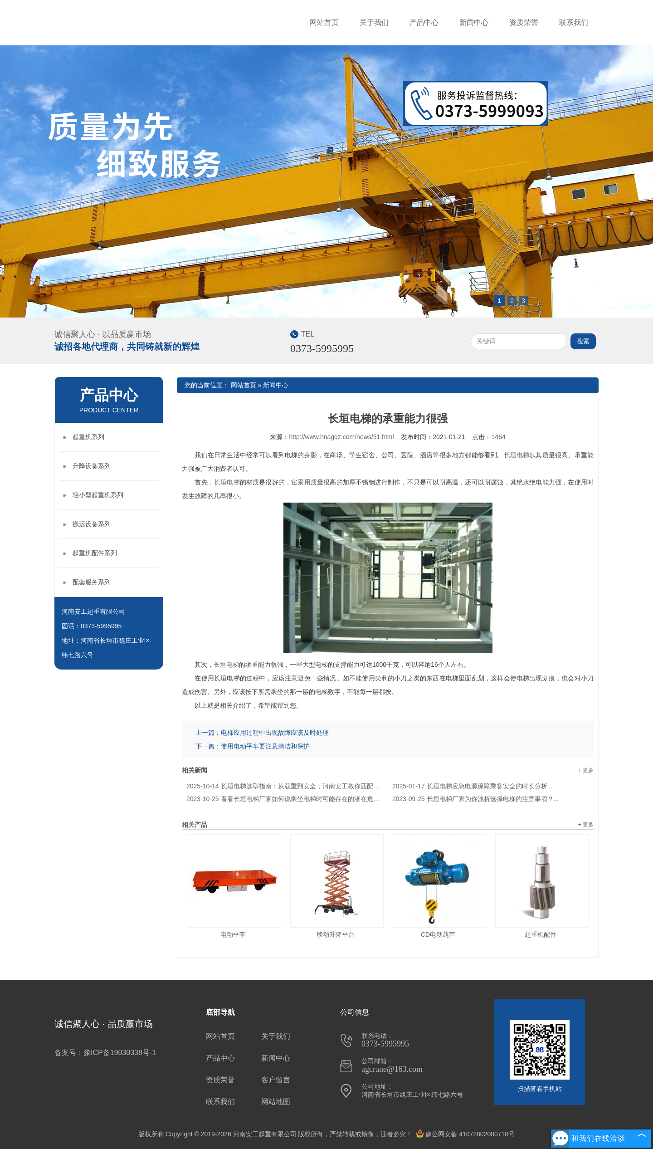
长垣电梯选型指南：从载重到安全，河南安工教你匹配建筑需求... (284, 786)
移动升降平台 (336, 934)
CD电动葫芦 (438, 934)
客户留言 (275, 1080)
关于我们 (374, 22)
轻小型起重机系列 (98, 495)
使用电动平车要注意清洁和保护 (265, 746)
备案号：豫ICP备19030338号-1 (105, 1052)
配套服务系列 (92, 582)
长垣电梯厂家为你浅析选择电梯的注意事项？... (475, 798)
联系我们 (573, 22)
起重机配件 (540, 934)
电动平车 (233, 934)
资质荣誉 (523, 22)
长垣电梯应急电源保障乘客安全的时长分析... (472, 786)
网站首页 (324, 22)
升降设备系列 (92, 465)
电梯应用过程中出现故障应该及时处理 (275, 732)
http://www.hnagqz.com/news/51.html (341, 436)
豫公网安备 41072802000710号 (465, 1134)
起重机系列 (88, 436)
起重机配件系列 (95, 553)
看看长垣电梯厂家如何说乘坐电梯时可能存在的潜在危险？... (284, 798)
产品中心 (424, 22)
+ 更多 (586, 770)
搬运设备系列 (92, 524)
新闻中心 (473, 22)
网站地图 (275, 1101)
